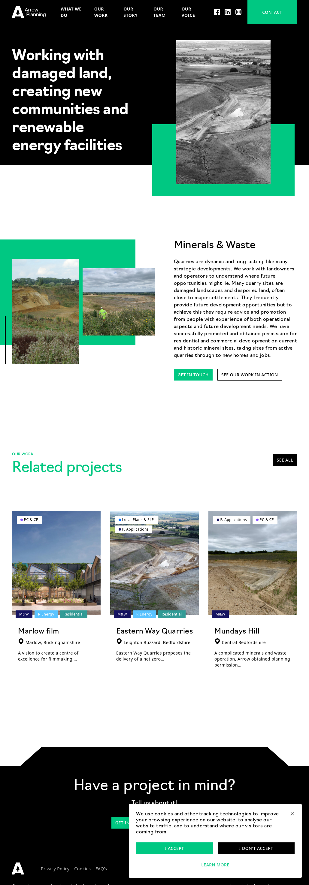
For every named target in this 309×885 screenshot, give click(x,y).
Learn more (215, 865)
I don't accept (256, 848)
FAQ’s (101, 868)
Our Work (101, 12)
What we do (71, 12)
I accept (174, 848)
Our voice (188, 12)
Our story (130, 12)
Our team (159, 12)
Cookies (82, 868)
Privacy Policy (55, 868)
